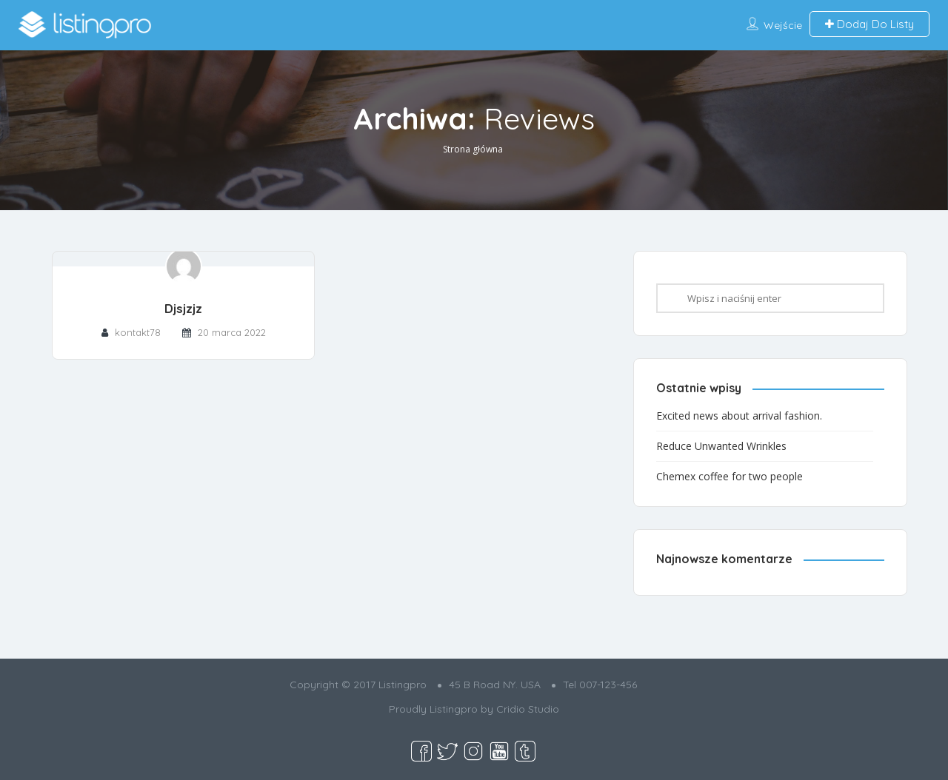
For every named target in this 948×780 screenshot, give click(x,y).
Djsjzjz (183, 308)
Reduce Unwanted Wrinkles (721, 446)
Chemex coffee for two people (729, 476)
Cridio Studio (527, 709)
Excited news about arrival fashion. (739, 416)
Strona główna (473, 149)
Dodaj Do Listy (869, 24)
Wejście (783, 25)
